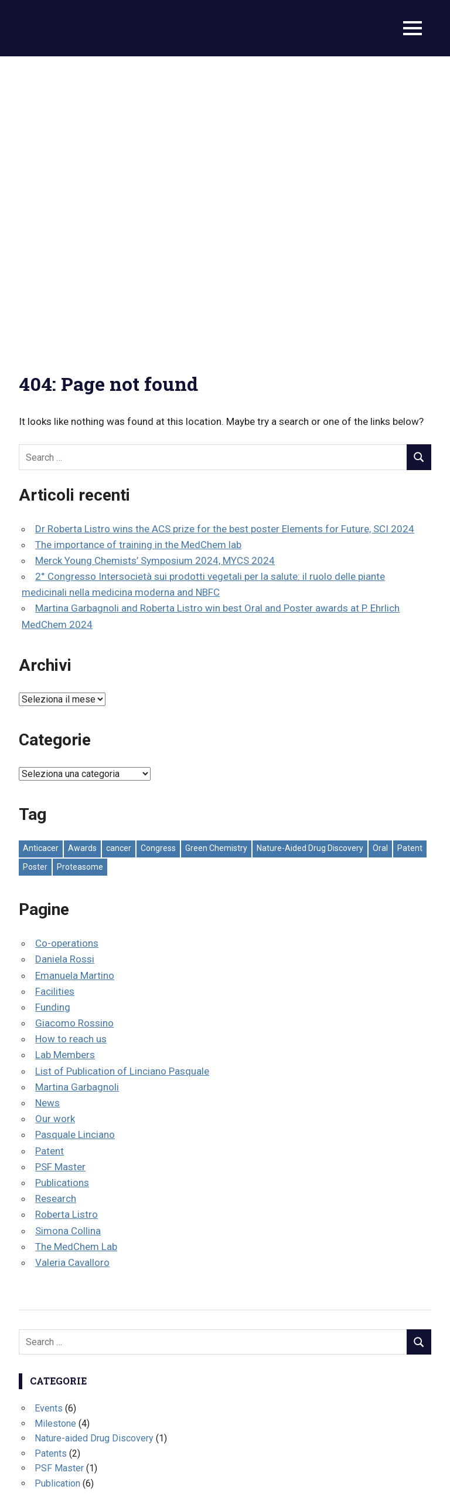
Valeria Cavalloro (72, 984)
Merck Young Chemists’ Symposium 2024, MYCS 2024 (155, 282)
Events (49, 1130)
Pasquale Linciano (75, 856)
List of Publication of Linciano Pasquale (122, 792)
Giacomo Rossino (74, 745)
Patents (51, 1174)
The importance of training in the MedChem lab (138, 266)
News (47, 824)
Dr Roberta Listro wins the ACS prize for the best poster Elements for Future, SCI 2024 (224, 250)
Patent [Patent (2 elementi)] (409, 570)
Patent (49, 872)
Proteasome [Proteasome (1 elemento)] (80, 588)
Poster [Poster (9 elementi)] (35, 588)
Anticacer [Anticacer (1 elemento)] (41, 570)
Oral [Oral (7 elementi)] (380, 570)
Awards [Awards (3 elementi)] (82, 570)
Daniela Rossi (64, 681)
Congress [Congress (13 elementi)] (158, 570)
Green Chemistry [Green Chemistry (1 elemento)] (216, 570)
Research (55, 920)
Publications (62, 904)
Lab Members (65, 776)
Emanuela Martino (74, 697)
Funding (52, 729)
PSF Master (60, 888)
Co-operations (66, 665)
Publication (57, 1205)
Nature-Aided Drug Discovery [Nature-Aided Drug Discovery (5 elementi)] (310, 570)
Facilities (54, 712)
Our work (55, 840)
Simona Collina (68, 952)
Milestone (55, 1144)
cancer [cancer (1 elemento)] (118, 570)
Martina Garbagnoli (77, 808)
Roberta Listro (66, 936)
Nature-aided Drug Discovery (94, 1160)
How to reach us (71, 760)
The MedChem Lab (76, 968)
